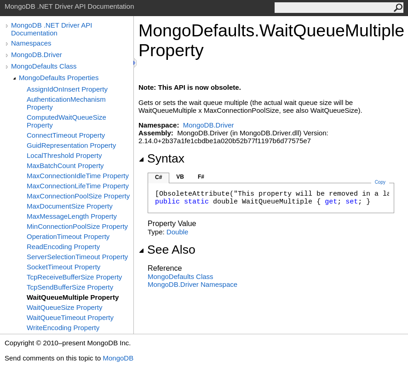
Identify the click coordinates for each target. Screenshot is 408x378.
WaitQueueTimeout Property (70, 317)
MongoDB (118, 358)
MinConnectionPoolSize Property (77, 226)
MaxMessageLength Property (72, 216)
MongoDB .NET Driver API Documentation (51, 29)
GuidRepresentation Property (71, 145)
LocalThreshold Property (64, 155)
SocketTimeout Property (63, 267)
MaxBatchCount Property (65, 165)
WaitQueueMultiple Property (73, 297)
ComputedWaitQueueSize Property (66, 121)
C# (158, 177)
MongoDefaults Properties (58, 77)
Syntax (161, 158)
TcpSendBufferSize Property (70, 287)
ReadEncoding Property (63, 246)
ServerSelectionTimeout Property (77, 257)
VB (180, 177)
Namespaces (31, 43)
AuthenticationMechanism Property (66, 103)
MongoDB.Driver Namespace (192, 284)
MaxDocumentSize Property (70, 206)
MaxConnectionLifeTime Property (78, 186)
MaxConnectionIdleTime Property (78, 176)
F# (201, 177)
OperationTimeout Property (68, 236)
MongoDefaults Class (44, 66)
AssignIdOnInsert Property (67, 89)
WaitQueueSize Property (65, 307)
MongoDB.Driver (36, 54)
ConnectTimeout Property (66, 135)
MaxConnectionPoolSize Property (78, 196)
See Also (166, 249)
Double (178, 232)
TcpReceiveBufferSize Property (74, 277)
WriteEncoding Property (63, 327)
